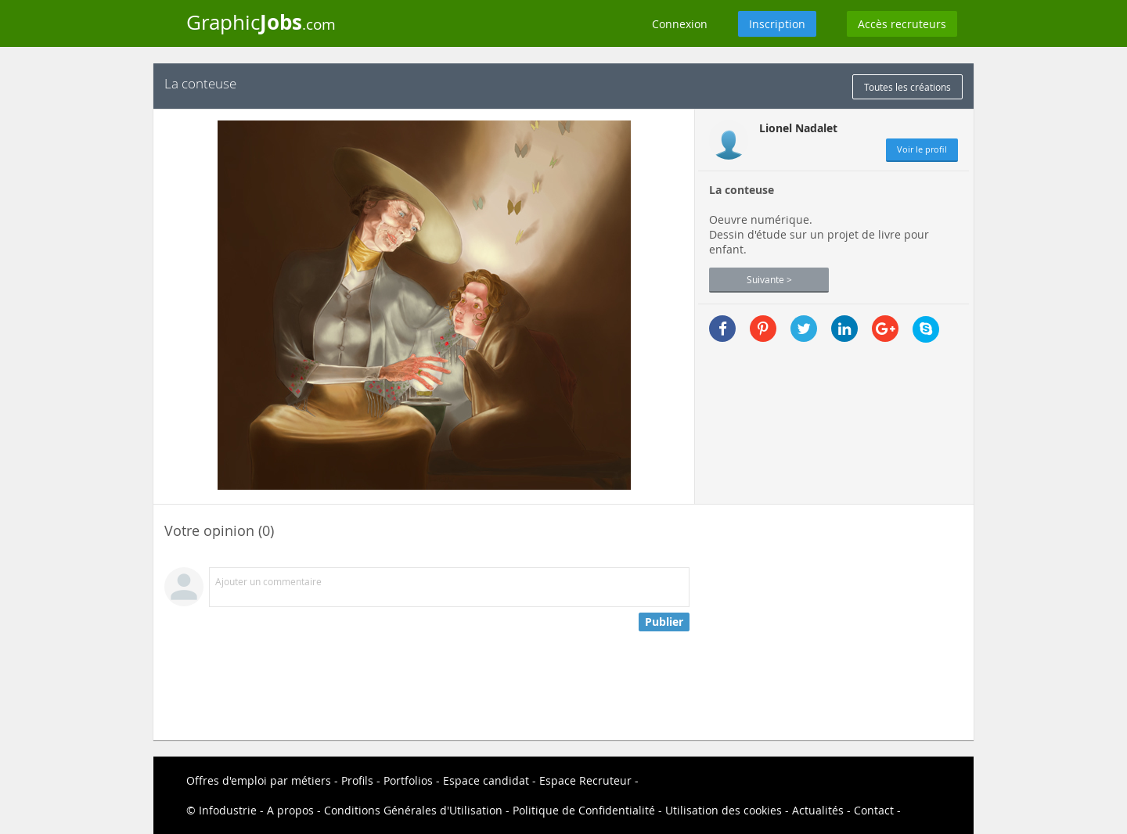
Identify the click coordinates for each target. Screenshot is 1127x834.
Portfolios (408, 780)
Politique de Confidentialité (584, 810)
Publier (664, 621)
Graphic (261, 22)
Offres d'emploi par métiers (258, 780)
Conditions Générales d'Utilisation (413, 810)
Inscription (777, 23)
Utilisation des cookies (723, 810)
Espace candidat (486, 780)
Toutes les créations (907, 87)
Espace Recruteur (585, 780)
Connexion (680, 23)
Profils (357, 780)
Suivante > (769, 279)
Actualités (818, 810)
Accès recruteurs (902, 23)
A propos (290, 810)
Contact (874, 810)
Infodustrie (228, 810)
